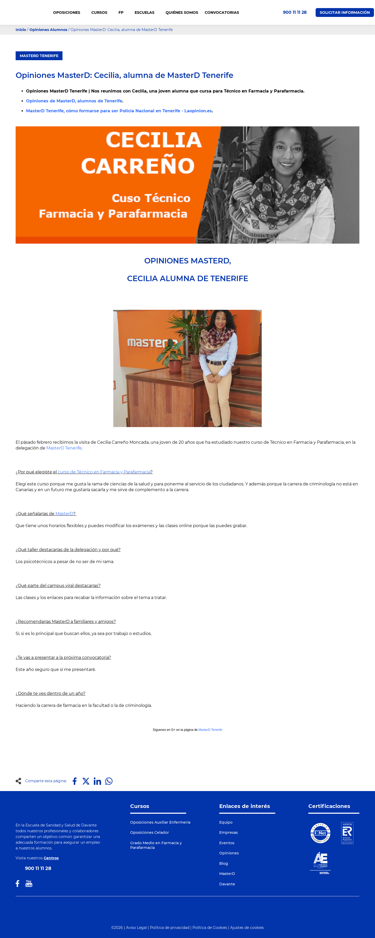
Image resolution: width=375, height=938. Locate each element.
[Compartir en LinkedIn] (97, 781)
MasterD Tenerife (39, 55)
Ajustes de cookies (247, 927)
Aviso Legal (136, 927)
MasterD (64, 513)
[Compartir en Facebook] (74, 781)
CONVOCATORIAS (222, 12)
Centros (51, 858)
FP (123, 12)
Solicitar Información (345, 12)
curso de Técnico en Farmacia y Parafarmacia (104, 472)
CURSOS (101, 12)
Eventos (226, 843)
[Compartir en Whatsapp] (109, 781)
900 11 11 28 (295, 12)
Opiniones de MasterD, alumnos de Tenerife (74, 100)
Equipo (226, 822)
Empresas (228, 832)
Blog (223, 863)
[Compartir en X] (86, 781)
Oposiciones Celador (149, 832)
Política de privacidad (169, 927)
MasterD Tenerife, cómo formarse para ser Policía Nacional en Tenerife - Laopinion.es (119, 110)
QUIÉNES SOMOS (182, 12)
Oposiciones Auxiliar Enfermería (160, 822)
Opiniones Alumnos (48, 29)
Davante (227, 884)
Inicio (21, 29)
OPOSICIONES (69, 12)
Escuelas (147, 12)
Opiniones (229, 853)
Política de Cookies (209, 927)
